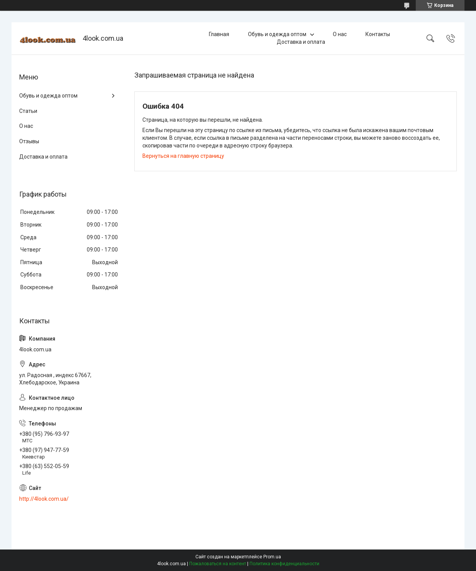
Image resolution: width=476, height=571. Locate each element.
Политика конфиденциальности (284, 563)
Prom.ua (272, 556)
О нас (340, 34)
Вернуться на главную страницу (183, 156)
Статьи (28, 111)
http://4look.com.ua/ (44, 499)
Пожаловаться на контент (217, 563)
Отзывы (29, 141)
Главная (219, 34)
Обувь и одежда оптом (277, 34)
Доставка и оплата (301, 42)
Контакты (377, 34)
